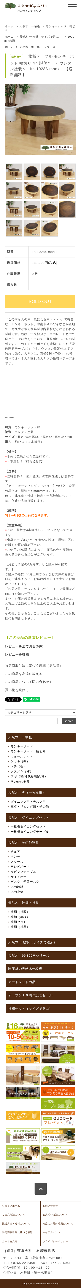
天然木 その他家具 (23, 842)
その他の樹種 (20, 781)
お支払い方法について (55, 1214)
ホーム (9, 26)
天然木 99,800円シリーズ (37, 47)
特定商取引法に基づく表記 (17, 1232)
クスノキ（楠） (22, 771)
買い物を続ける (17, 690)
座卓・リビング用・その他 (30, 806)
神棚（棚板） (20, 917)
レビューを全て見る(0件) (24, 646)
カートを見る (9, 1241)
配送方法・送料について (16, 1223)
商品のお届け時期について (58, 1223)
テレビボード (20, 866)
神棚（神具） (20, 927)
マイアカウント (51, 1232)
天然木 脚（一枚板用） (27, 792)
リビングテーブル (23, 871)
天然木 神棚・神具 (23, 902)
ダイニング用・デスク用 (28, 801)
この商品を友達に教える (23, 674)
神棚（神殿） (20, 911)
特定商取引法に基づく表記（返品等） (34, 665)
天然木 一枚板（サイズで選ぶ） (40, 36)
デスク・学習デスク (25, 881)
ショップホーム (11, 1205)
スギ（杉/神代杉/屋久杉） (29, 776)
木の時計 (17, 887)
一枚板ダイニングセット (28, 826)
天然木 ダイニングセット (28, 817)
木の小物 (17, 891)
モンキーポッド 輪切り (28, 751)
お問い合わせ (50, 1205)
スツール (17, 861)
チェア (15, 851)
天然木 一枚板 (29, 26)
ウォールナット (22, 756)
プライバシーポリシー (55, 1241)
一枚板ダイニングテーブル (30, 831)
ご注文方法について (13, 1214)
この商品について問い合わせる (29, 682)
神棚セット (19, 922)
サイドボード (20, 876)
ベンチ (15, 856)
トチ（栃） (19, 766)
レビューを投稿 (17, 654)
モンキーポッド (22, 746)
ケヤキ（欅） (20, 761)
